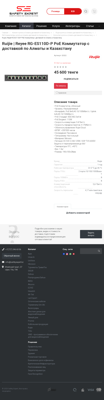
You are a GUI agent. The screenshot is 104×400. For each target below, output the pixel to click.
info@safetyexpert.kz (14, 262)
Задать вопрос (91, 234)
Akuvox (31, 284)
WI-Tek (31, 294)
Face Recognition (35, 374)
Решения (32, 342)
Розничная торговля (37, 357)
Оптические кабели (37, 301)
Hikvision (31, 264)
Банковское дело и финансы (40, 360)
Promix (31, 321)
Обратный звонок (12, 256)
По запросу (61, 86)
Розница (55, 11)
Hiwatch (31, 291)
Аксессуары (33, 308)
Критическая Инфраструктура (41, 364)
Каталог (32, 249)
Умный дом (33, 317)
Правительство (35, 347)
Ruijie (100, 161)
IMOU (30, 281)
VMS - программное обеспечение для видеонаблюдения (43, 335)
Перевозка (33, 350)
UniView (31, 261)
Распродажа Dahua (36, 277)
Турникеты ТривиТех (37, 267)
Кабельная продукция (38, 324)
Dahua (31, 274)
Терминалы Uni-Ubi (36, 305)
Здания (31, 353)
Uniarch (31, 257)
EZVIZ (30, 288)
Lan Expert (32, 298)
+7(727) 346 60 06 (13, 249)
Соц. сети (68, 249)
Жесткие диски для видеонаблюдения (36, 312)
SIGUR (30, 271)
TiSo (30, 331)
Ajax (30, 254)
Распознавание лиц (37, 367)
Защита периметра (36, 370)
